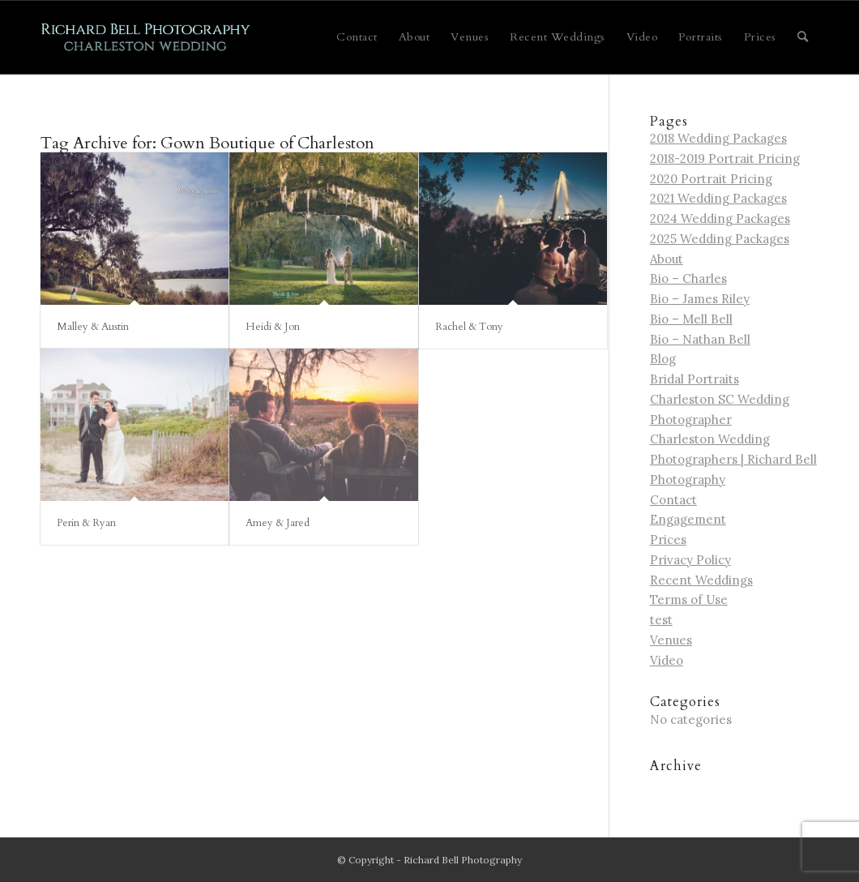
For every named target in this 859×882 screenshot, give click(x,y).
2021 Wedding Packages (718, 198)
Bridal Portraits (694, 379)
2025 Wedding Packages (719, 238)
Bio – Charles (688, 278)
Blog (663, 358)
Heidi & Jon (273, 326)
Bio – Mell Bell (691, 319)
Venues (671, 640)
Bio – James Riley (700, 298)
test (661, 619)
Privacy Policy (690, 559)
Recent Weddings (701, 580)
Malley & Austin (93, 326)
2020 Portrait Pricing (711, 178)
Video (666, 660)
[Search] (803, 37)
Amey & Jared (278, 523)
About (666, 259)
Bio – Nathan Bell (700, 339)
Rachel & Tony (469, 326)
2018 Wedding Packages (718, 138)
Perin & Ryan (86, 523)
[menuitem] (357, 37)
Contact (673, 499)
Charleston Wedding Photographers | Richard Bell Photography (733, 459)
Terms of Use (689, 599)
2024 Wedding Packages (720, 218)
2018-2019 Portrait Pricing (725, 158)
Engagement (688, 519)
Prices (668, 539)
